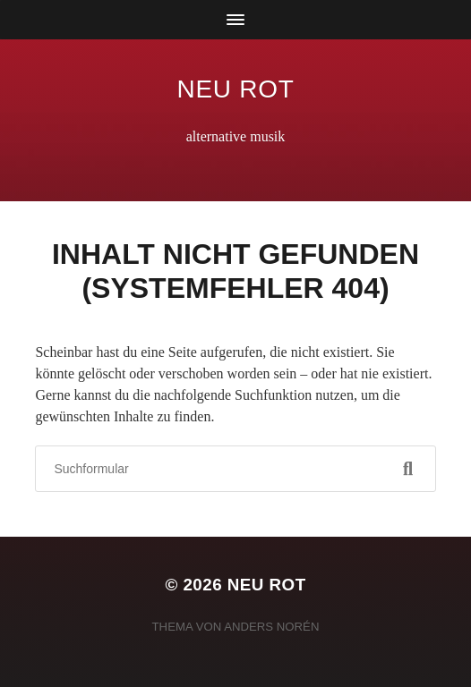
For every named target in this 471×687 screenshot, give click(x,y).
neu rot (236, 89)
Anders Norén (271, 626)
